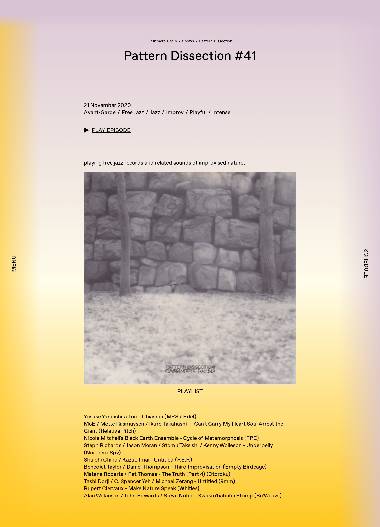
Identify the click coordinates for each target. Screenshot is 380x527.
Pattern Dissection (215, 41)
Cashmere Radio (162, 41)
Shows (188, 41)
